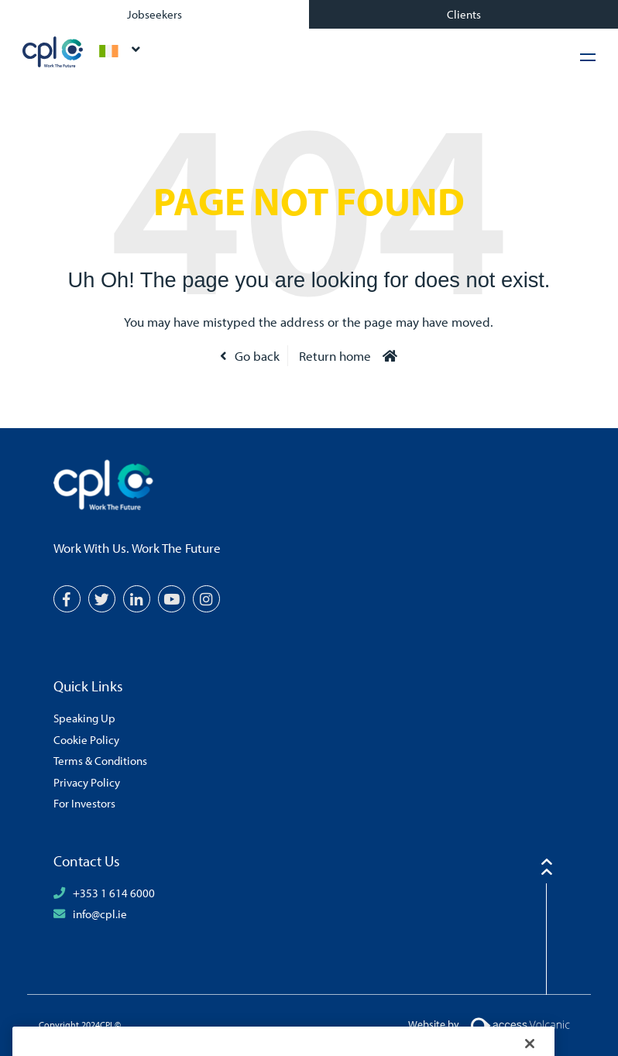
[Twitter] (101, 598)
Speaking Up (84, 717)
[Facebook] (67, 598)
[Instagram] (206, 598)
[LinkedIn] (136, 598)
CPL (53, 51)
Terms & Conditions (100, 760)
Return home (335, 356)
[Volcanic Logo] (520, 1023)
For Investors (84, 803)
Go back (257, 356)
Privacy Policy (86, 782)
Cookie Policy (86, 739)
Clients (464, 14)
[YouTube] (171, 598)
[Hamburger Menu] (587, 56)
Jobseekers (154, 14)
